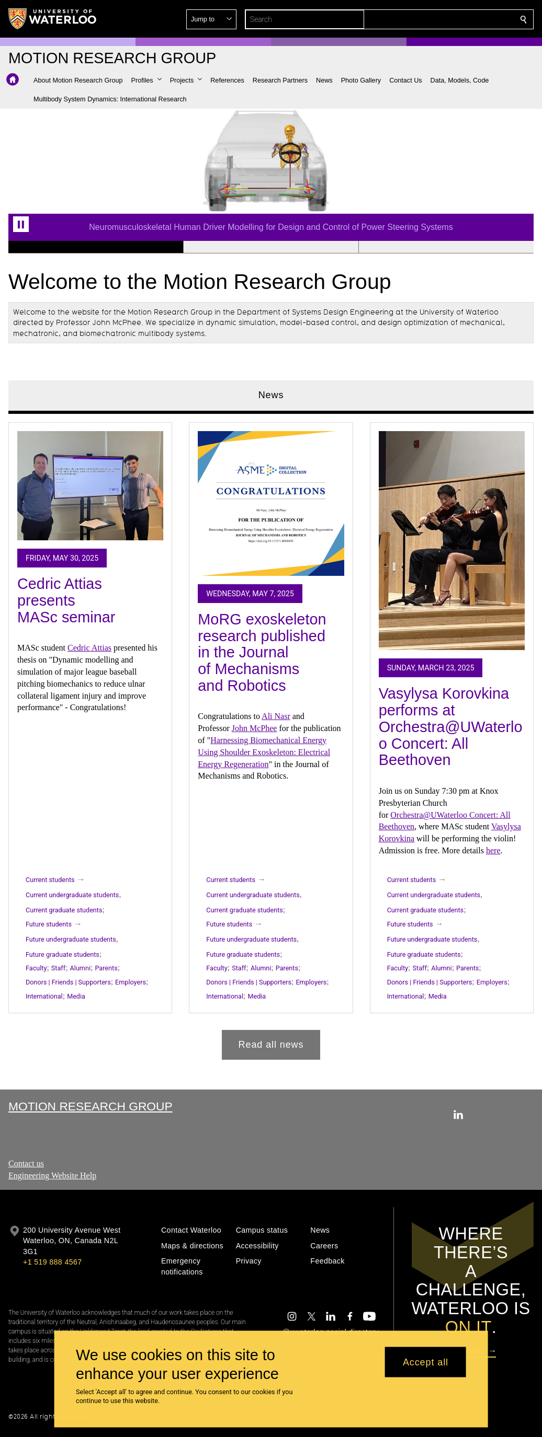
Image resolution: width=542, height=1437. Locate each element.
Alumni (80, 968)
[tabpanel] (271, 737)
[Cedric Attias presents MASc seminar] (90, 485)
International (44, 996)
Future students (49, 924)
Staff (58, 968)
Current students (50, 880)
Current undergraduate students (72, 895)
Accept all (425, 1362)
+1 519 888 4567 (52, 1262)
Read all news (271, 1044)
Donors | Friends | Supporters (68, 983)
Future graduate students (62, 954)
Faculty (36, 968)
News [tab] (271, 395)
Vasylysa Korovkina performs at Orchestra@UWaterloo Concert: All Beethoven (451, 727)
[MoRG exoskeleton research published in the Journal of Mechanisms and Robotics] (271, 503)
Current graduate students (64, 910)
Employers (130, 983)
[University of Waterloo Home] (52, 18)
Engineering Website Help (52, 1175)
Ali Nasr (276, 716)
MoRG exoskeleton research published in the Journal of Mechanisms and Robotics (262, 652)
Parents (106, 968)
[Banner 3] (446, 247)
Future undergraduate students (71, 939)
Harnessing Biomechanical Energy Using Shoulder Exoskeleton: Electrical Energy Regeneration (264, 752)
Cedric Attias (89, 648)
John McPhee (254, 728)
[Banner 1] (95, 247)
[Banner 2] (270, 247)
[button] (447, 19)
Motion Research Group (90, 1106)
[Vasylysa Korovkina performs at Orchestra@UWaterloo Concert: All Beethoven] (452, 541)
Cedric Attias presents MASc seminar (66, 600)
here (493, 850)
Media (76, 996)
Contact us (26, 1163)
